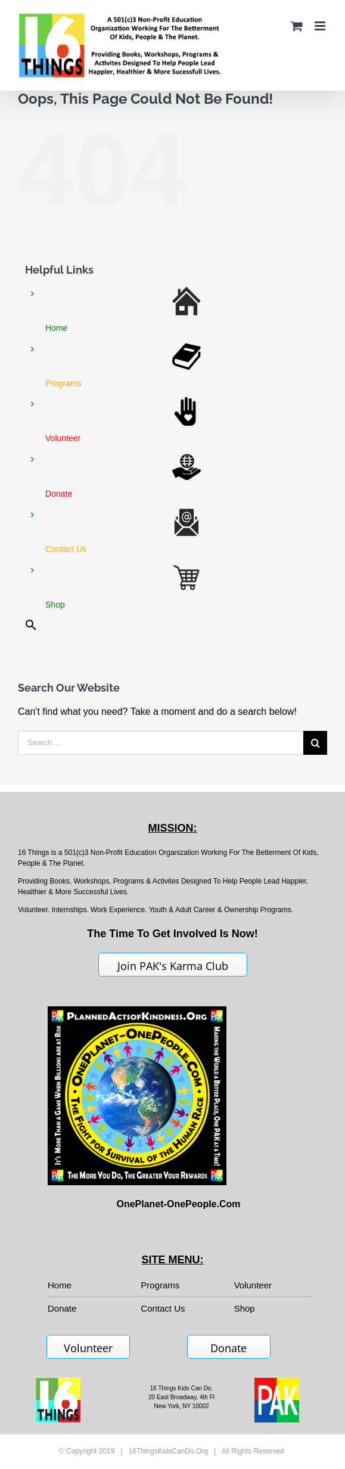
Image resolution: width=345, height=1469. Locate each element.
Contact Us (163, 1308)
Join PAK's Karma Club (172, 966)
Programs (160, 1285)
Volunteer (253, 1285)
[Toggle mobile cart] (297, 26)
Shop (244, 1308)
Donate (228, 1348)
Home (60, 1285)
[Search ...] (160, 743)
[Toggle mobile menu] (321, 26)
